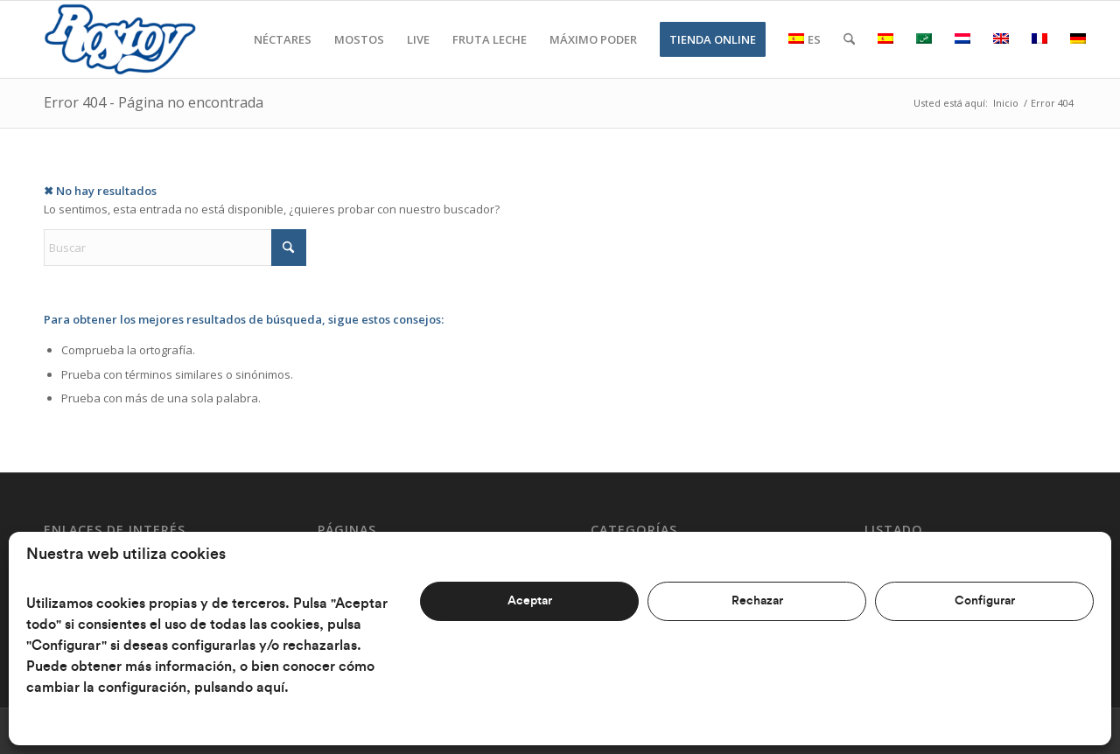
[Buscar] (849, 39)
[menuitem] (282, 39)
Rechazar (757, 601)
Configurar (985, 601)
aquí (270, 688)
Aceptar (530, 601)
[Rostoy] (119, 39)
